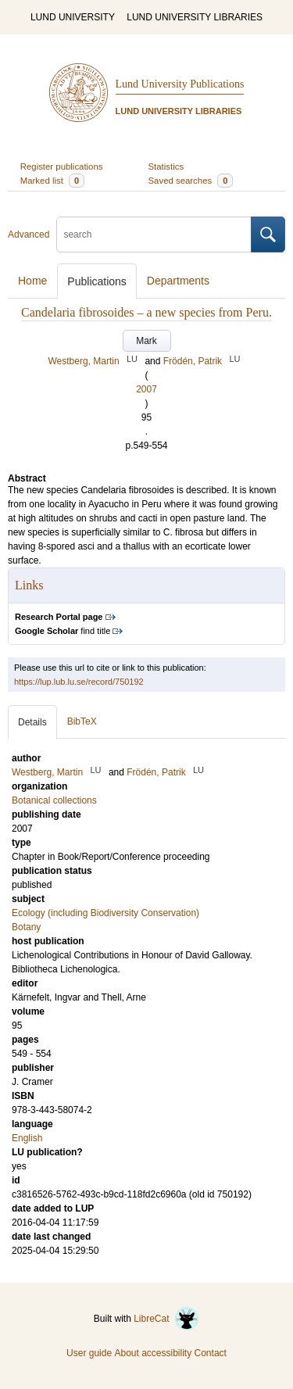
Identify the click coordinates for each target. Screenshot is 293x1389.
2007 (146, 389)
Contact (211, 1353)
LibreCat (166, 1318)
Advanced (28, 234)
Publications (97, 281)
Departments (178, 280)
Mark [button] (146, 340)
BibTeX (82, 721)
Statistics (166, 166)
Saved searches (191, 181)
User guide (89, 1353)
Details (32, 722)
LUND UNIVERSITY (72, 17)
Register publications (61, 166)
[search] (154, 234)
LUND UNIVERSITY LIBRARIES (195, 17)
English (27, 1138)
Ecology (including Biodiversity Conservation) (105, 913)
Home (32, 280)
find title (62, 630)
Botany (26, 927)
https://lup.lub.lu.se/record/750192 (79, 681)
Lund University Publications (180, 84)
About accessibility (152, 1353)
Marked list (52, 181)
